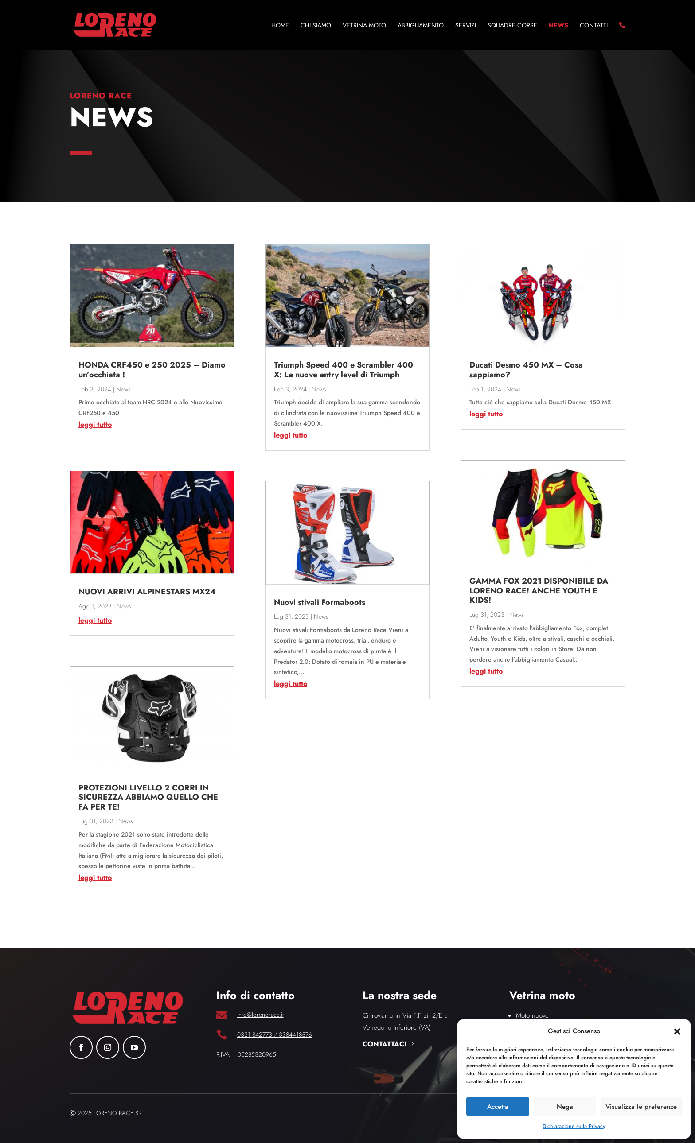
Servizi (465, 26)
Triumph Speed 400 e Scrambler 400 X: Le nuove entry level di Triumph (343, 369)
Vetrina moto (364, 26)
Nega (565, 1107)
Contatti (594, 26)
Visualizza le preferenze (641, 1107)
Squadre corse (512, 26)
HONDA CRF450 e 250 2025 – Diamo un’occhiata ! (152, 369)
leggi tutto (95, 424)
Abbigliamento (421, 26)
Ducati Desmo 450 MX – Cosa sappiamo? (526, 369)
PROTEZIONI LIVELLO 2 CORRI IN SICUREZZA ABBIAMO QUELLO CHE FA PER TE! (148, 797)
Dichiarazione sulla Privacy (574, 1126)
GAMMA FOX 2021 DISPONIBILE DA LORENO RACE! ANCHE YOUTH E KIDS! (538, 590)
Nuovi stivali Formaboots (319, 602)
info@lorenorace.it (260, 1014)
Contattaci (384, 1044)
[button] (677, 1031)
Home (280, 26)
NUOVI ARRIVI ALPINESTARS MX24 (147, 591)
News (558, 26)
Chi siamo (316, 26)
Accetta (497, 1107)
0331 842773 (254, 1034)
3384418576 (295, 1034)
